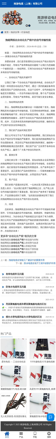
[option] (28, 19)
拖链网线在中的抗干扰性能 (19, 249)
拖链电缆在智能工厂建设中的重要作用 (27, 260)
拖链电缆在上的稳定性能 (18, 246)
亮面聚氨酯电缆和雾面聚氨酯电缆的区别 (24, 304)
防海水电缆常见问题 (14, 286)
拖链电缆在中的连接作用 (18, 252)
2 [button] (29, 25)
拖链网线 (17, 53)
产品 (21, 435)
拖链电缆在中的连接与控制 (19, 240)
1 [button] (26, 25)
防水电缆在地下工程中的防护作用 (39, 263)
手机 (35, 435)
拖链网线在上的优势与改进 (19, 243)
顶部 (49, 435)
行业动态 (26, 32)
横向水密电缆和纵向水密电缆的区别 (22, 317)
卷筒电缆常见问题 (13, 274)
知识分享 (15, 32)
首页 (6, 32)
